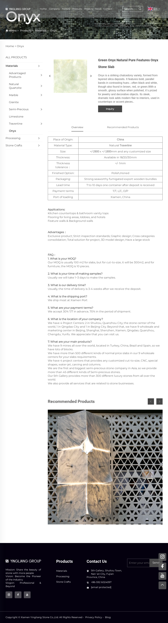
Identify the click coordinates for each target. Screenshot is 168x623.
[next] (90, 76)
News (98, 9)
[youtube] (27, 594)
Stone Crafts (14, 145)
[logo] (23, 560)
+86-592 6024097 (101, 582)
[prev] (50, 76)
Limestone (16, 116)
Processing (13, 138)
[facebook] (18, 594)
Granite (14, 102)
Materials (40, 30)
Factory (66, 9)
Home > (11, 46)
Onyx (53, 30)
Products (77, 9)
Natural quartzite (15, 86)
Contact (108, 9)
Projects (88, 9)
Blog (108, 617)
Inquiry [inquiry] (110, 108)
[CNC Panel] (105, 467)
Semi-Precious (19, 109)
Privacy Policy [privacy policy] (93, 617)
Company (54, 9)
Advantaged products (17, 75)
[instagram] (9, 594)
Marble (13, 95)
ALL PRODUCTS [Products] (16, 57)
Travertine (15, 123)
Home (43, 9)
